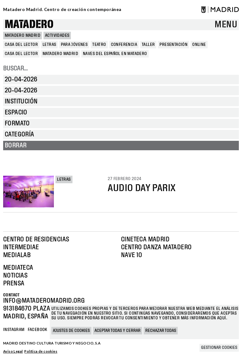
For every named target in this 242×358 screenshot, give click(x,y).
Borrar (15, 145)
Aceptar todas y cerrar (118, 330)
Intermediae (21, 247)
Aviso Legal (13, 351)
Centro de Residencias (36, 239)
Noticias (15, 276)
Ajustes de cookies (71, 330)
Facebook (37, 330)
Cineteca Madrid (145, 239)
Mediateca (18, 268)
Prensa (13, 283)
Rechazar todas (160, 330)
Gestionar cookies (219, 347)
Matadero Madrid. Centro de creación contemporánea (62, 9)
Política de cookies (40, 351)
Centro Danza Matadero (156, 247)
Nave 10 (131, 255)
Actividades (57, 35)
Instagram (14, 330)
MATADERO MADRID (22, 35)
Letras (64, 179)
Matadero (29, 24)
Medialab (17, 255)
